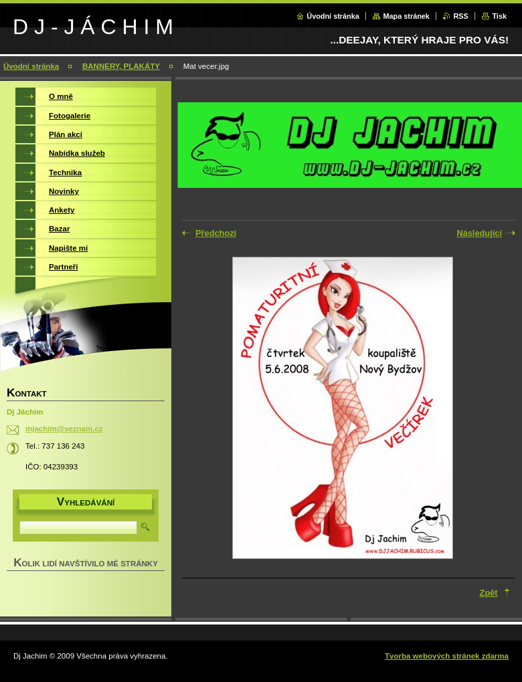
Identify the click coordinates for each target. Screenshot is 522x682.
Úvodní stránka (333, 16)
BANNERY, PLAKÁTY (121, 66)
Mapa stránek (406, 16)
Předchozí (215, 233)
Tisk (499, 16)
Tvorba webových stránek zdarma (447, 656)
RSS (460, 16)
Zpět (489, 593)
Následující (479, 233)
